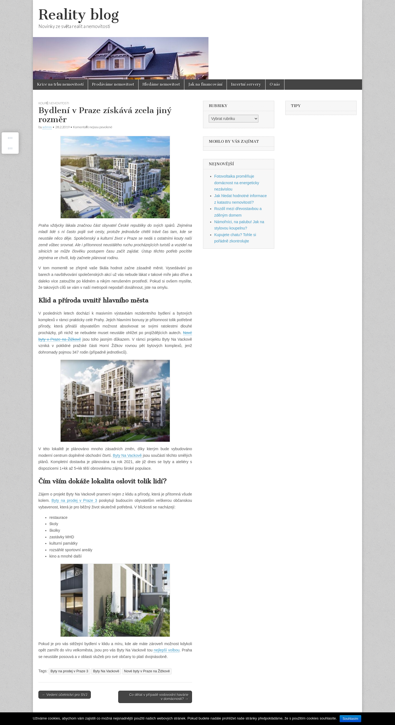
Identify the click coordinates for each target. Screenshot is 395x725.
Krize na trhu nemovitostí (60, 84)
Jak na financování (205, 84)
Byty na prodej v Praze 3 (69, 671)
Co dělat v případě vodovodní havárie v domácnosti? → (158, 697)
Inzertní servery (246, 84)
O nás (275, 84)
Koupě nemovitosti (53, 103)
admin (47, 127)
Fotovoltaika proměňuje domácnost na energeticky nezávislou (236, 182)
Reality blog (78, 14)
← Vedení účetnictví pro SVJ (64, 695)
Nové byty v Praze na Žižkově (147, 671)
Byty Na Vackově (106, 671)
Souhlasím (350, 719)
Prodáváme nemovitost (113, 84)
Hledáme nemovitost (161, 84)
